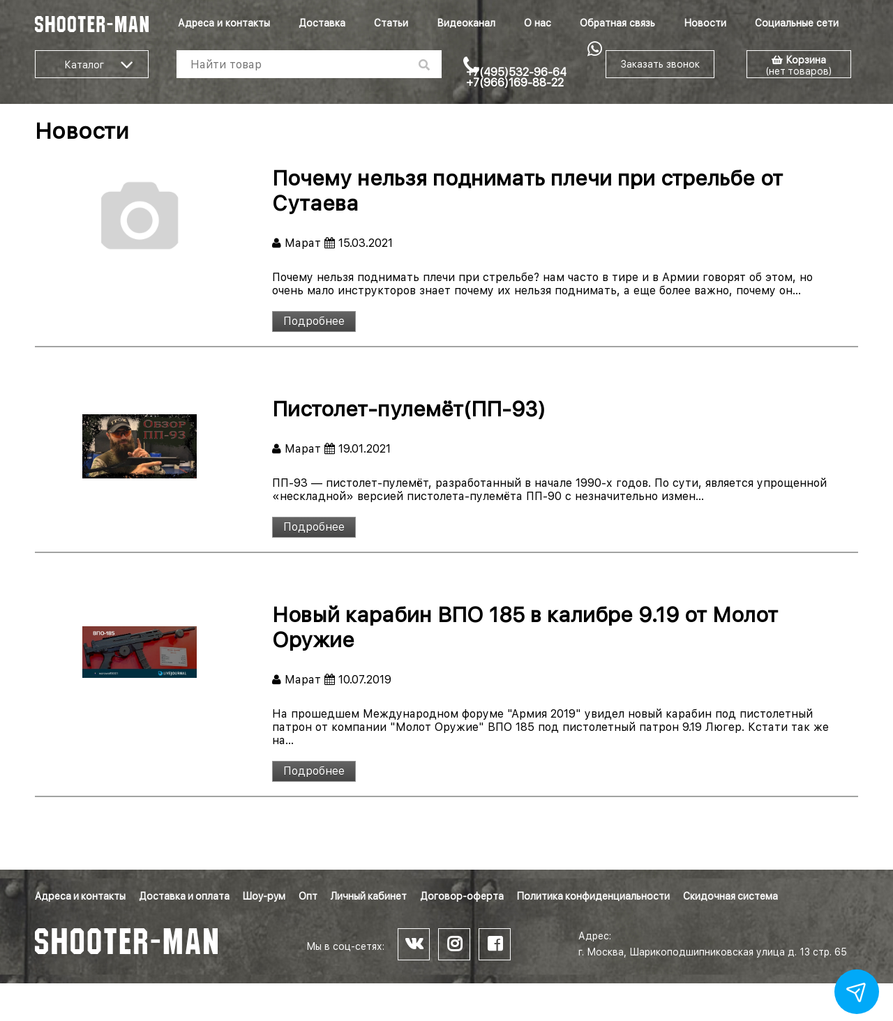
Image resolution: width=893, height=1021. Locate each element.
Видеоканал (466, 23)
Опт (308, 896)
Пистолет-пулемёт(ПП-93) (408, 408)
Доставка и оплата (184, 896)
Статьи (391, 23)
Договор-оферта (462, 896)
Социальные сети (797, 23)
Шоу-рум (264, 896)
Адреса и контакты (224, 23)
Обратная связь (617, 23)
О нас (537, 23)
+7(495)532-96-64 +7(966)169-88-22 (516, 77)
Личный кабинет (369, 896)
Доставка (322, 23)
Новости (705, 23)
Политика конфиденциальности (593, 896)
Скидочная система (730, 896)
